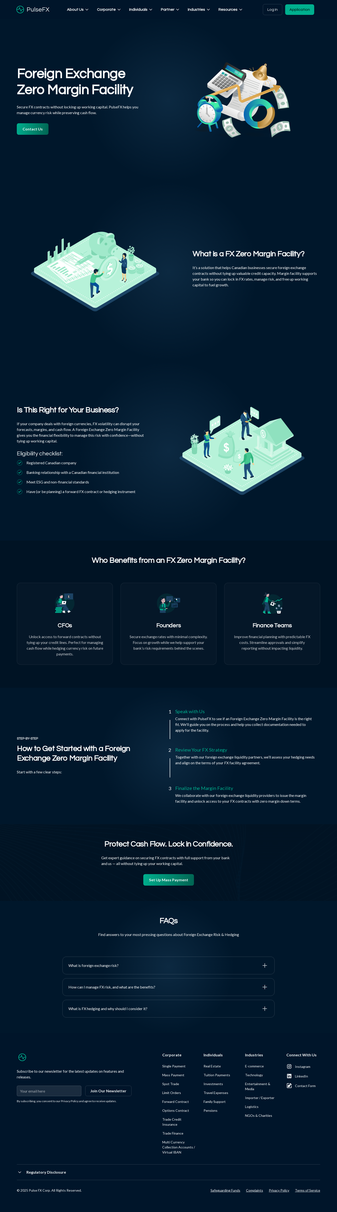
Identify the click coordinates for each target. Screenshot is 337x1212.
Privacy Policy (279, 1190)
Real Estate (212, 1066)
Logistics (252, 1107)
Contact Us (33, 129)
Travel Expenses (216, 1093)
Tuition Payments (217, 1075)
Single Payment (174, 1066)
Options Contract (175, 1110)
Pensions (210, 1110)
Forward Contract (175, 1102)
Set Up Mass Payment (168, 879)
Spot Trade (170, 1084)
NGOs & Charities (258, 1115)
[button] (78, 9)
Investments (213, 1084)
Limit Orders (171, 1093)
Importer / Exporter (259, 1098)
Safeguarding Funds (225, 1190)
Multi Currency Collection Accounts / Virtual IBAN (178, 1147)
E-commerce (254, 1066)
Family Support (215, 1102)
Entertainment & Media (257, 1086)
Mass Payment (173, 1075)
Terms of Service (307, 1190)
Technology (254, 1075)
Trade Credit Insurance (171, 1121)
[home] (32, 9)
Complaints (254, 1190)
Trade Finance (172, 1133)
